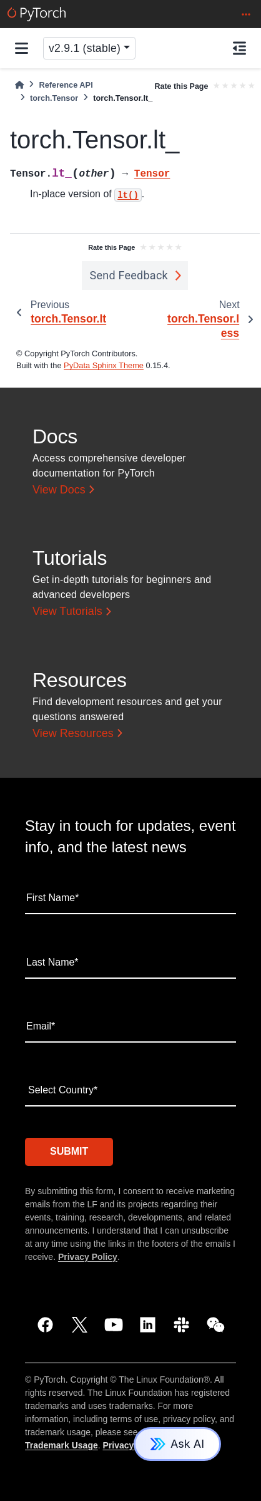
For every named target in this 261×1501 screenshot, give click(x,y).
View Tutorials (67, 611)
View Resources (73, 733)
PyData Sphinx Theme (104, 365)
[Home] (19, 84)
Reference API (65, 85)
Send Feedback (128, 275)
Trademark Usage (61, 1445)
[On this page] (239, 48)
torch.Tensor (54, 98)
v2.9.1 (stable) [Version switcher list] (85, 48)
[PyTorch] (36, 14)
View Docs (59, 489)
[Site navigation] (21, 48)
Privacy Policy (87, 1257)
